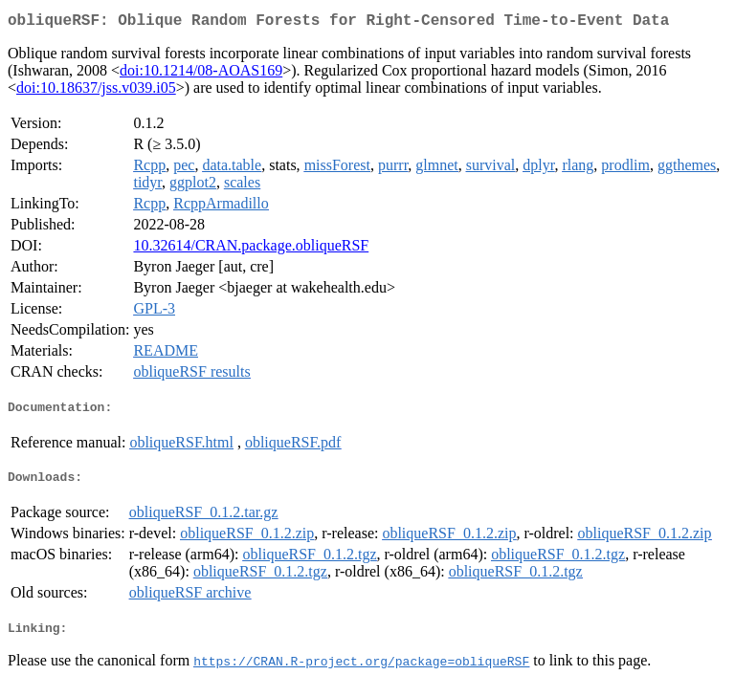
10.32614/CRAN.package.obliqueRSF (250, 249)
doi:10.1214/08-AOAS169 (201, 74)
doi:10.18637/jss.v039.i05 (96, 91)
